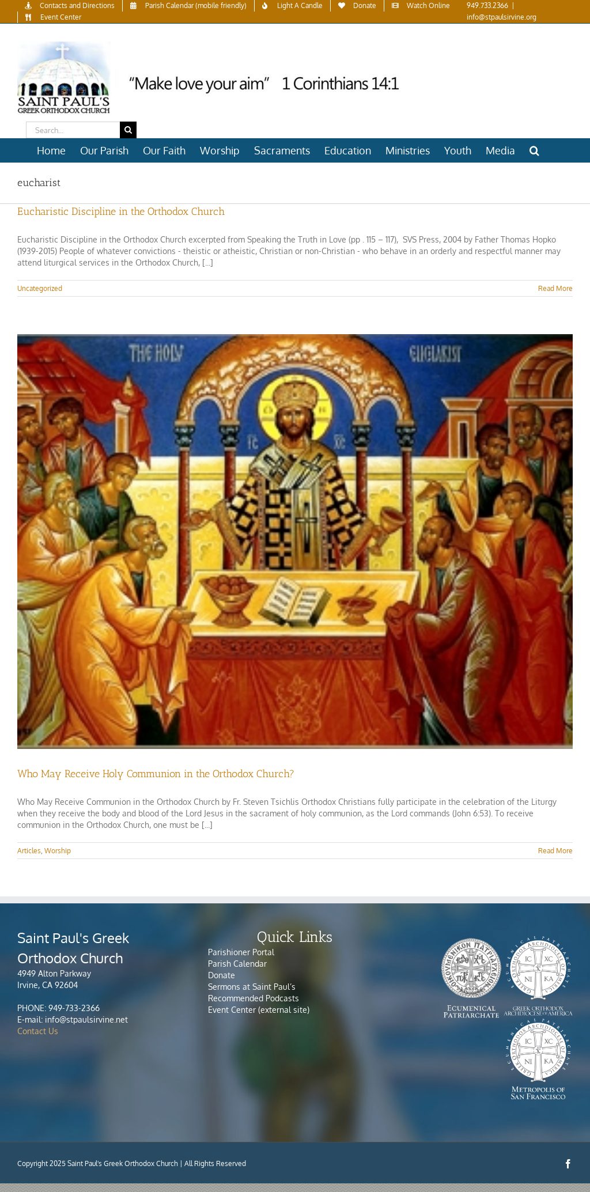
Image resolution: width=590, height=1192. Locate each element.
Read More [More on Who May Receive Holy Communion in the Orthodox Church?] (555, 850)
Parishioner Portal (241, 952)
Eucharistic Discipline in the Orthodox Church (121, 211)
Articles (29, 850)
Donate (221, 975)
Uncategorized (39, 288)
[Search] (128, 130)
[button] (534, 150)
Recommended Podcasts (254, 998)
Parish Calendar (237, 963)
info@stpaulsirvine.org (501, 17)
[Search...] (73, 130)
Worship (57, 850)
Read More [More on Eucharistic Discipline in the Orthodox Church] (555, 288)
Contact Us (37, 1031)
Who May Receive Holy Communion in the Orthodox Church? (155, 773)
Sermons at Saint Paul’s (252, 987)
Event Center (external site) (258, 1010)
